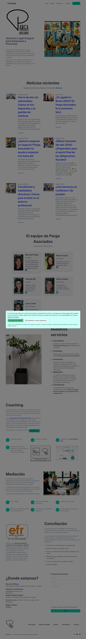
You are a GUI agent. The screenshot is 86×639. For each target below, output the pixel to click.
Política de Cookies (13, 317)
